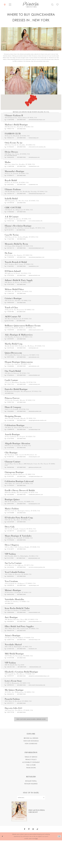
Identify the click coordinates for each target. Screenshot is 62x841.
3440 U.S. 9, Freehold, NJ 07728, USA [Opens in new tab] (17, 409)
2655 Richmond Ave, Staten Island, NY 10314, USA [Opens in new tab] (21, 117)
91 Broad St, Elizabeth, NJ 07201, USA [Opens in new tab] (17, 136)
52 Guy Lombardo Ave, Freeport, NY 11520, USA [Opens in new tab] (20, 437)
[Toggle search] (52, 4)
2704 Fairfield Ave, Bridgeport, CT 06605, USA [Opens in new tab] (20, 584)
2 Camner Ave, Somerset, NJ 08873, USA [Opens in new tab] (18, 364)
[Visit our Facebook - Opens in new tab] (24, 829)
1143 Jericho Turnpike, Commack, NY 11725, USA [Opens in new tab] (20, 529)
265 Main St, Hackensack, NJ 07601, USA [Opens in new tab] (18, 319)
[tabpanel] (18, 80)
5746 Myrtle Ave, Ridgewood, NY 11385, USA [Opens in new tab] (19, 210)
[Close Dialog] (2, 837)
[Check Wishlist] (57, 4)
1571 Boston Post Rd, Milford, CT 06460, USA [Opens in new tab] (19, 638)
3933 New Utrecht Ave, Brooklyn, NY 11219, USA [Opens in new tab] (20, 145)
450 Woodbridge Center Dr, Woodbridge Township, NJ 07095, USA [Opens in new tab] (26, 191)
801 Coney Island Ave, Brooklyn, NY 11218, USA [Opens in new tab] (20, 164)
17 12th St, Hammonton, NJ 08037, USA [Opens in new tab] (17, 683)
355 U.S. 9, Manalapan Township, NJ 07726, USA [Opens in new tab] (20, 382)
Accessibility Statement (31, 763)
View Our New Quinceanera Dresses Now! (31, 720)
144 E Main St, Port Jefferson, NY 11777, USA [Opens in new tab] (19, 565)
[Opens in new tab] (21, 119)
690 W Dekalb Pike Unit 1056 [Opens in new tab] (14, 665)
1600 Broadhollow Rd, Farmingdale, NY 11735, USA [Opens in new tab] (21, 493)
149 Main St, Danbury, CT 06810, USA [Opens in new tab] (17, 602)
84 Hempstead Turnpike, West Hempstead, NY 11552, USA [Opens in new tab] (23, 391)
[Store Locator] (4, 4)
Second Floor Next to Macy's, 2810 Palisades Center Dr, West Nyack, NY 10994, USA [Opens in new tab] (30, 464)
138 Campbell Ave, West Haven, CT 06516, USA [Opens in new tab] (20, 674)
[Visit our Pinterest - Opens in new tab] (29, 829)
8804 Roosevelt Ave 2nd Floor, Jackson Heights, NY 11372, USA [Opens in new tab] (25, 228)
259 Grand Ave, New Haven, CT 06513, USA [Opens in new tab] (19, 711)
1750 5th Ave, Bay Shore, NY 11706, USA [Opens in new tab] (17, 520)
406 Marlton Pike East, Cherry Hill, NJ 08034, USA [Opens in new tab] (21, 620)
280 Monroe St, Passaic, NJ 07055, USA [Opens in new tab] (17, 282)
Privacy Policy (31, 760)
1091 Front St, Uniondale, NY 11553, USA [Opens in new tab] (18, 446)
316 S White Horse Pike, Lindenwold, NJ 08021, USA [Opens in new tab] (22, 629)
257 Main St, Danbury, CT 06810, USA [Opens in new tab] (17, 611)
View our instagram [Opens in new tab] (31, 741)
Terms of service (31, 757)
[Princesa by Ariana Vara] (31, 4)
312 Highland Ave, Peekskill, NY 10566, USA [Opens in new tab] (19, 538)
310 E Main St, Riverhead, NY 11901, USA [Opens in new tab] (18, 701)
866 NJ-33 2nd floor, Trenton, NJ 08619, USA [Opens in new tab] (19, 502)
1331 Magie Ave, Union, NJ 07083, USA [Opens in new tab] (17, 154)
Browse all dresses (31, 739)
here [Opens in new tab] (36, 839)
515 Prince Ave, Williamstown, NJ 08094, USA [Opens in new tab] (19, 692)
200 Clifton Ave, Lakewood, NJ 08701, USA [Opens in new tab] (19, 484)
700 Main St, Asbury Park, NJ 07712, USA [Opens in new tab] (18, 428)
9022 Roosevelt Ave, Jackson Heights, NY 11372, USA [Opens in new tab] (21, 237)
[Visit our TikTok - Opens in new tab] (37, 829)
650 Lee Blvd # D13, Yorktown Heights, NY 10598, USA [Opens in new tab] (22, 547)
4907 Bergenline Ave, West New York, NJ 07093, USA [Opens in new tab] (22, 201)
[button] (10, 4)
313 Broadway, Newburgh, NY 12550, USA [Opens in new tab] (18, 593)
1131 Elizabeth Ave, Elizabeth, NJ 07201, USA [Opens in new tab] (19, 127)
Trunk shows (31, 768)
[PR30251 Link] (44, 80)
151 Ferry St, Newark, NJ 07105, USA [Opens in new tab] (16, 173)
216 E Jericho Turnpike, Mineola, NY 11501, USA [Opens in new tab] (20, 418)
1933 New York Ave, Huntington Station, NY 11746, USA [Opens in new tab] (22, 511)
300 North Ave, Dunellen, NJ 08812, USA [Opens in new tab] (18, 301)
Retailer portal (31, 781)
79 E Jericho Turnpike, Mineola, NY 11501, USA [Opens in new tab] (20, 400)
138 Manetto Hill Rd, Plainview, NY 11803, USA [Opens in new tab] (20, 475)
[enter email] (31, 798)
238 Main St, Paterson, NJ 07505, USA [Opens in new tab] (17, 373)
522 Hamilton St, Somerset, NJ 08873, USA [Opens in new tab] (18, 337)
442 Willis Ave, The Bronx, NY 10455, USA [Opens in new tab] (18, 291)
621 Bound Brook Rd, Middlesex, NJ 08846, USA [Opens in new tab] (20, 328)
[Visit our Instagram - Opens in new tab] (33, 829)
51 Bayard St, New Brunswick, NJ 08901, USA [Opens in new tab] (19, 310)
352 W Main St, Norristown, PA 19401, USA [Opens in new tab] (19, 656)
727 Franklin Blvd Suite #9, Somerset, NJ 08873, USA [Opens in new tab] (22, 355)
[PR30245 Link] (18, 80)
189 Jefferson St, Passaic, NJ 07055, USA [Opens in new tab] (18, 273)
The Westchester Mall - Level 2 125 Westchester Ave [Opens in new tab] (21, 455)
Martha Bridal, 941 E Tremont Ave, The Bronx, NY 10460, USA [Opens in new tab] (25, 346)
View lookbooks (31, 744)
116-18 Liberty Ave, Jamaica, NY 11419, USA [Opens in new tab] (18, 255)
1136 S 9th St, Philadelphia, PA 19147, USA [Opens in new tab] (18, 647)
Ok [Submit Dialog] (59, 837)
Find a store (31, 765)
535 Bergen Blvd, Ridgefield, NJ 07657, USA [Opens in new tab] (19, 246)
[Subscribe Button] (43, 798)
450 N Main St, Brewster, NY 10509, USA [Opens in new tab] (18, 575)
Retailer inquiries (31, 784)
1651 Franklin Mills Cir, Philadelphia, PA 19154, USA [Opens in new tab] (21, 556)
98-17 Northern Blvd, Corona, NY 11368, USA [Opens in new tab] (19, 264)
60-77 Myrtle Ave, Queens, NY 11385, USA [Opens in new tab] (18, 219)
